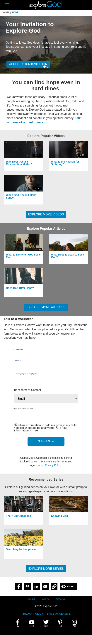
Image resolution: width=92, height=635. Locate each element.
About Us (60, 599)
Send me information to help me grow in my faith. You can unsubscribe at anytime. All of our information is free (45, 428)
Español (31, 599)
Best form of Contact (27, 390)
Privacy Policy (53, 465)
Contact (46, 599)
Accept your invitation (28, 64)
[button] (7, 44)
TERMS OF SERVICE (57, 613)
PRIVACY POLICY (32, 613)
